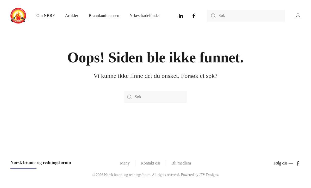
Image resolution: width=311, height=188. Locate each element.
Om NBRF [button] (45, 15)
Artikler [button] (71, 15)
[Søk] (246, 16)
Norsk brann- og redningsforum (40, 162)
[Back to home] (18, 15)
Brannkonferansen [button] (104, 15)
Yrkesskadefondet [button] (145, 15)
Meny (125, 163)
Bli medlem (181, 163)
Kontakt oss (150, 163)
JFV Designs (208, 175)
